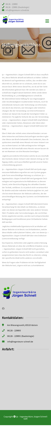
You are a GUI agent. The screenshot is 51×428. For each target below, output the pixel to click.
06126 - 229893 (12, 4)
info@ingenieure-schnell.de (17, 10)
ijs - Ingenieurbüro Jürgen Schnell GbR (31, 417)
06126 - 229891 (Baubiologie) (17, 7)
